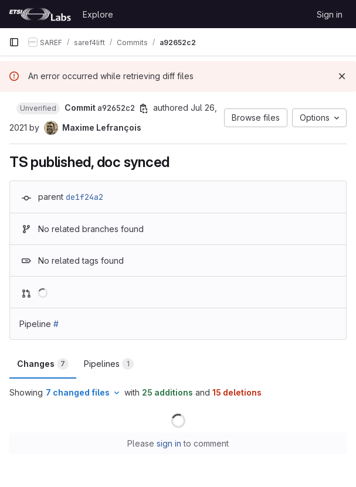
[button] (38, 108)
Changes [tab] (43, 364)
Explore (98, 14)
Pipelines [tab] (109, 364)
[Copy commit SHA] (144, 108)
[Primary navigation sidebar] (14, 42)
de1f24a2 (84, 197)
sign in (169, 443)
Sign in (330, 14)
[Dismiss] (342, 76)
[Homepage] (39, 14)
